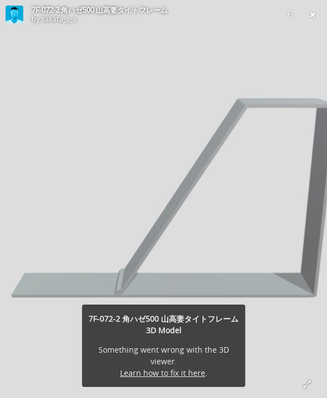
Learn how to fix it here (162, 373)
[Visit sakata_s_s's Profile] (14, 14)
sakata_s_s (58, 19)
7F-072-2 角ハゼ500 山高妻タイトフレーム (100, 10)
